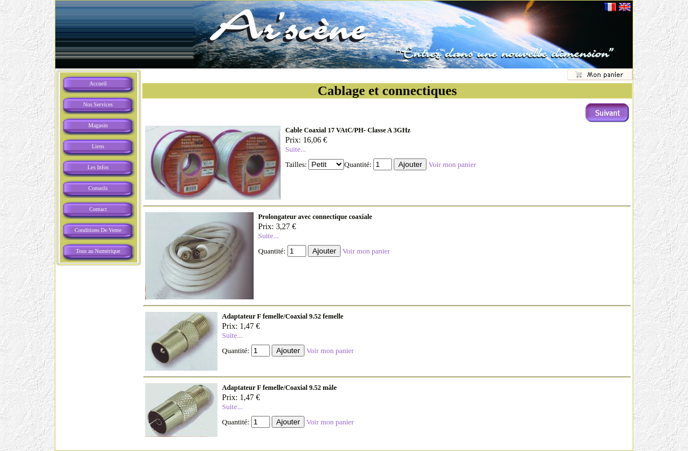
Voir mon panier (452, 164)
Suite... (295, 149)
